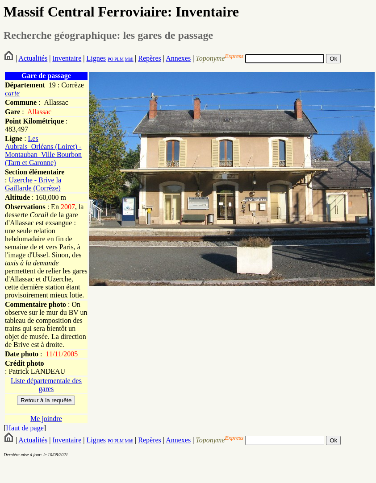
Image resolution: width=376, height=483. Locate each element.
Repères (149, 58)
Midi (129, 59)
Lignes (96, 58)
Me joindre (46, 418)
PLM (118, 59)
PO (110, 59)
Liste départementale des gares (46, 384)
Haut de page (24, 428)
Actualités (32, 58)
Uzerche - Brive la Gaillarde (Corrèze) (33, 184)
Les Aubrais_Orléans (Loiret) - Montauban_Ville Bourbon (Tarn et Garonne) (43, 150)
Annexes (178, 58)
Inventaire (66, 58)
